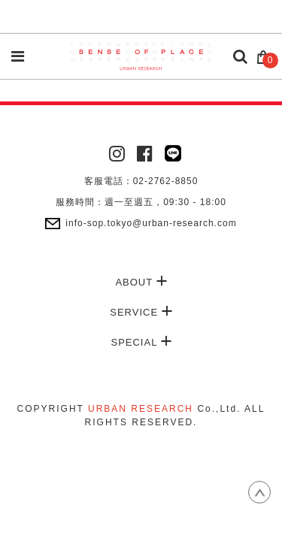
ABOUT (140, 282)
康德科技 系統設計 (141, 438)
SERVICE (140, 312)
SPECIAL (141, 342)
